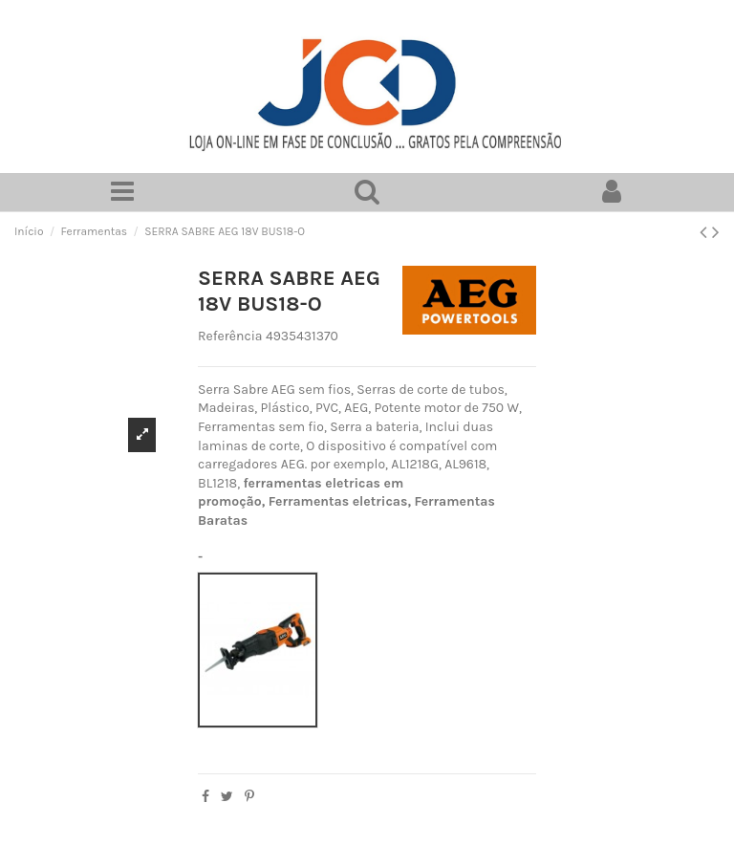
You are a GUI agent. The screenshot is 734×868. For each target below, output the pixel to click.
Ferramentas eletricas (338, 501)
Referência (230, 336)
